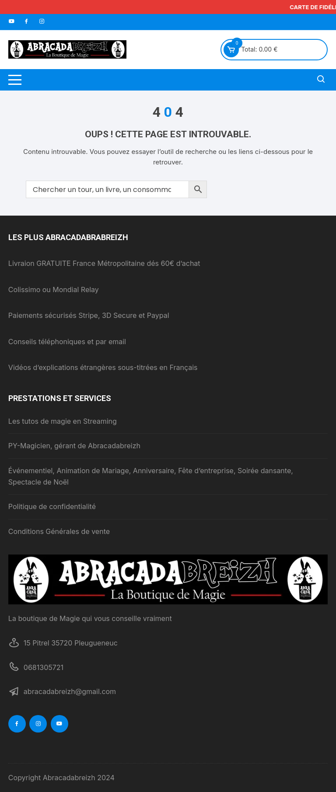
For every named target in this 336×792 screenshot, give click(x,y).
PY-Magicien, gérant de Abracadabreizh (74, 445)
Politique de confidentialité (52, 506)
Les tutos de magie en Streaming (62, 421)
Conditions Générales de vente (59, 531)
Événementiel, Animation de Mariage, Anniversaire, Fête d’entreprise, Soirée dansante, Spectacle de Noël (150, 476)
